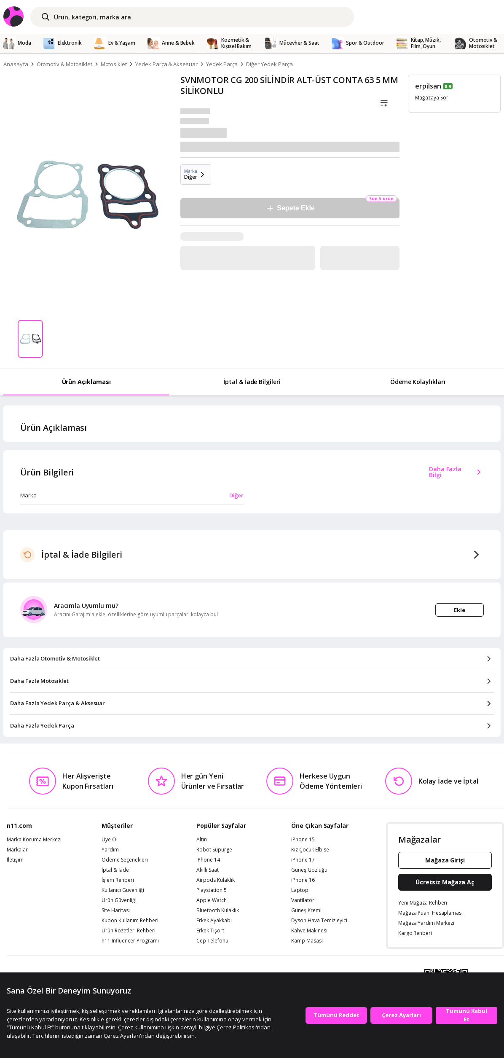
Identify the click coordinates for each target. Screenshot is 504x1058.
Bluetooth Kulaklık (217, 910)
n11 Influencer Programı (130, 940)
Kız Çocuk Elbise (310, 849)
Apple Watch (211, 900)
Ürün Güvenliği (119, 900)
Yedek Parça (222, 64)
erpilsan (428, 86)
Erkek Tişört (210, 930)
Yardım (110, 849)
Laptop (299, 890)
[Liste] (384, 103)
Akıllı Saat (207, 870)
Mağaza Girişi (445, 860)
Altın (201, 839)
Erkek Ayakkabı (214, 920)
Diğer (236, 495)
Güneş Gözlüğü (309, 870)
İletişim (15, 860)
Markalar (17, 849)
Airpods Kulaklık (215, 880)
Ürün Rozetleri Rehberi (128, 930)
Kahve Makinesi (309, 930)
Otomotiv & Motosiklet (64, 64)
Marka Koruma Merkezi (34, 839)
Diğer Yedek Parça (269, 64)
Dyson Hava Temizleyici (319, 920)
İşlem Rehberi (118, 880)
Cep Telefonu (212, 940)
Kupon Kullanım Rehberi (130, 920)
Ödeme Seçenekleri (125, 860)
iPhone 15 (303, 839)
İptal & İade (115, 870)
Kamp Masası (307, 940)
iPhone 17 (303, 860)
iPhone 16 (303, 880)
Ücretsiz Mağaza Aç (445, 882)
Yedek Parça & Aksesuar (166, 64)
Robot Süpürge (214, 849)
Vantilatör (302, 900)
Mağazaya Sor (431, 97)
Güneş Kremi (306, 910)
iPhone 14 (208, 860)
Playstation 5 (211, 890)
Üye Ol (110, 839)
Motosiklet (114, 64)
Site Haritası (116, 910)
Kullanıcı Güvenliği (123, 890)
